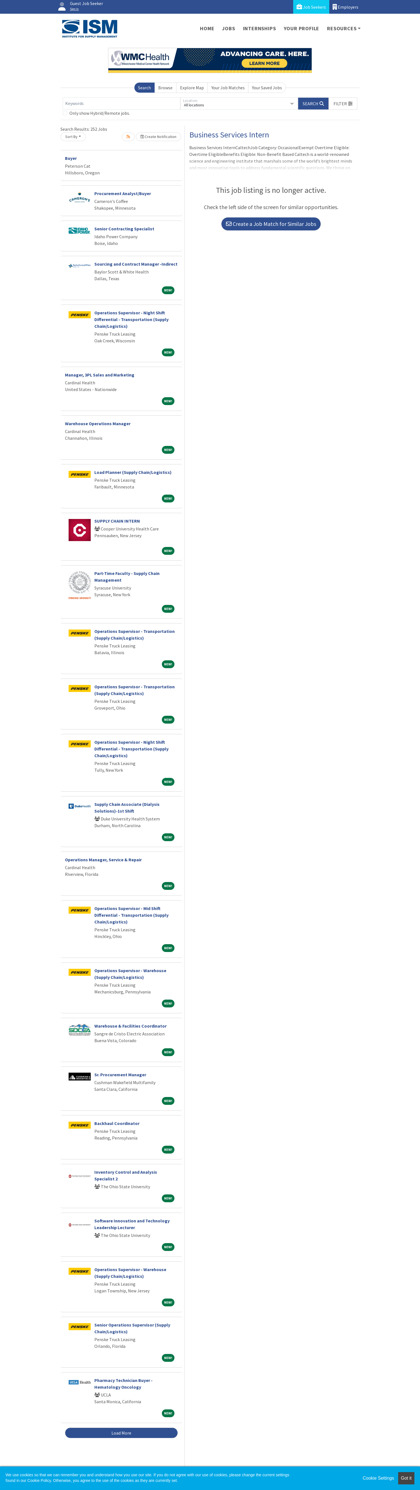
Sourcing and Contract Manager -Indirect (136, 264)
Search (144, 87)
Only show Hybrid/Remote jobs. (99, 113)
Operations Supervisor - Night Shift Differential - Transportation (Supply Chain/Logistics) (131, 319)
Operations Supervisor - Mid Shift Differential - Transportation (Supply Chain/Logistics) (131, 915)
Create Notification (158, 136)
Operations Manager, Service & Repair (103, 859)
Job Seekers (311, 6)
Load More (121, 1433)
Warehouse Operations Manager (97, 423)
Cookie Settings (378, 1478)
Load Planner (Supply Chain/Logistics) (133, 472)
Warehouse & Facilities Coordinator (130, 1026)
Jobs (228, 28)
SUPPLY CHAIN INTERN (117, 521)
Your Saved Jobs (267, 87)
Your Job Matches (228, 87)
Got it (406, 1478)
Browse (165, 87)
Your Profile (301, 28)
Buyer (71, 158)
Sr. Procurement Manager (120, 1074)
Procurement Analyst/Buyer (122, 193)
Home (207, 28)
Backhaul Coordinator (116, 1123)
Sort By (71, 136)
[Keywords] (121, 103)
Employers (345, 6)
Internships (259, 28)
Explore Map (192, 87)
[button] (343, 103)
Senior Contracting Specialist (124, 228)
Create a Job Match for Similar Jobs (271, 223)
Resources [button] (341, 28)
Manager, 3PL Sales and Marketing (99, 375)
